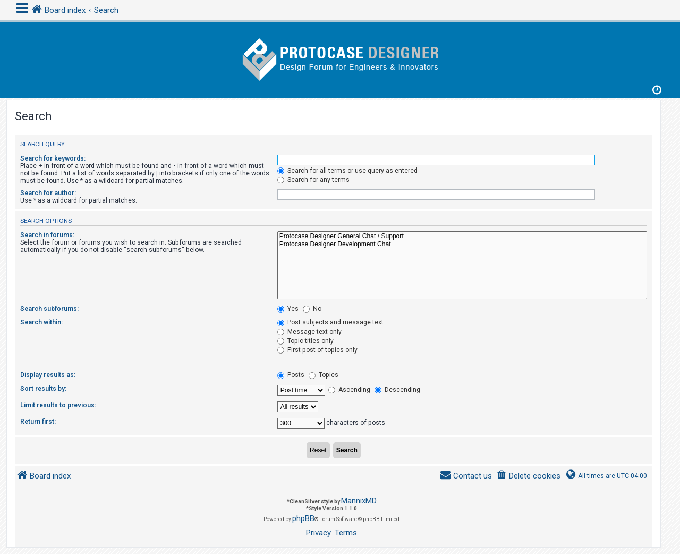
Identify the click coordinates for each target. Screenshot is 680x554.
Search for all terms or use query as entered (347, 170)
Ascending (349, 389)
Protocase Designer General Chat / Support (462, 236)
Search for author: (48, 193)
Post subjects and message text (330, 322)
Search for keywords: (53, 158)
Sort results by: (43, 388)
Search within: (41, 322)
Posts (290, 375)
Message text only (309, 331)
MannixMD (359, 501)
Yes (288, 309)
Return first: (38, 421)
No (312, 309)
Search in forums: (47, 235)
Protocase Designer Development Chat (462, 244)
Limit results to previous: (58, 405)
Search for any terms (313, 179)
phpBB (303, 518)
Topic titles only (305, 341)
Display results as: (47, 375)
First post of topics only (317, 350)
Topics (323, 375)
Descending (397, 389)
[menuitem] (528, 476)
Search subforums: (49, 309)
